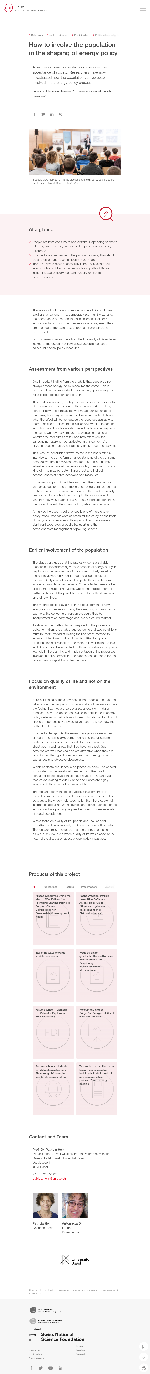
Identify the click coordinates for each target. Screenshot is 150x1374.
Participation (80, 35)
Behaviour (36, 35)
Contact (80, 1353)
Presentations (89, 886)
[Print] (144, 1368)
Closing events (36, 1358)
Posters (69, 886)
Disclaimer (82, 1349)
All (34, 886)
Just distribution (57, 35)
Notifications (35, 1354)
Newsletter (34, 1350)
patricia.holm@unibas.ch (49, 1178)
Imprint (80, 1346)
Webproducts (113, 886)
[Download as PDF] (144, 1357)
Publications (50, 886)
